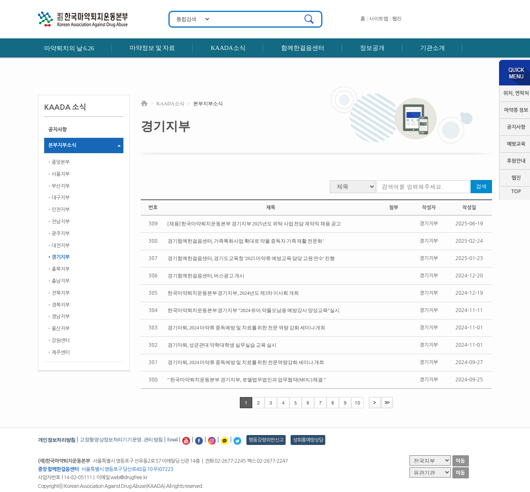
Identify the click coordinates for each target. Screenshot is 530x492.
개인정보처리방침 (56, 440)
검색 (481, 186)
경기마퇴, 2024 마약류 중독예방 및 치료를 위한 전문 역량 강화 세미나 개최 (247, 328)
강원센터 (61, 340)
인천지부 (61, 209)
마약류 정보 (516, 110)
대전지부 (61, 245)
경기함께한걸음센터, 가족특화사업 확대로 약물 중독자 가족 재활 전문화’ (246, 241)
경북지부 (61, 305)
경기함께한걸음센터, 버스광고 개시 (206, 276)
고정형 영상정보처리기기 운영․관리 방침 (121, 439)
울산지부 (61, 328)
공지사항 (516, 127)
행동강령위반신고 (266, 440)
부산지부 (61, 186)
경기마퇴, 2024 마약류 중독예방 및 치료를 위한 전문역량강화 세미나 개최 (246, 362)
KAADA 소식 (170, 103)
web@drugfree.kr (129, 477)
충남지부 (61, 281)
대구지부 (61, 197)
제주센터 (61, 352)
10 (357, 403)
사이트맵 (378, 18)
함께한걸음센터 (302, 48)
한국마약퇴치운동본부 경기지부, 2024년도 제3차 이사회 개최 (233, 293)
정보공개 (372, 48)
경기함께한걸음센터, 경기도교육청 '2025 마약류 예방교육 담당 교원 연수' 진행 (251, 258)
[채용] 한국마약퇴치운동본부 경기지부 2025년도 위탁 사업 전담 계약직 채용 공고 (254, 224)
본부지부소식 (62, 145)
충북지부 (61, 269)
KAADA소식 (228, 48)
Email (172, 439)
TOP (516, 191)
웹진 (397, 18)
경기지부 (61, 257)
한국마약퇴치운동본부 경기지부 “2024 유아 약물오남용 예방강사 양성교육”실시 (254, 310)
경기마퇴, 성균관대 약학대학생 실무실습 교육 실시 (222, 345)
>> (387, 402)
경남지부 (61, 316)
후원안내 (142, 67)
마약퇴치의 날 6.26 (69, 48)
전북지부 (61, 293)
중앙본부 (61, 162)
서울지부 (61, 174)
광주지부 (61, 233)
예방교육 (516, 144)
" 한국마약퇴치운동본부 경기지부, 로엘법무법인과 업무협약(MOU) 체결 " (247, 380)
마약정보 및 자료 (152, 48)
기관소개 (432, 48)
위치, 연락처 (516, 93)
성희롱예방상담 (308, 440)
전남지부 (61, 221)
